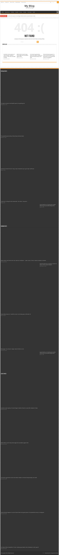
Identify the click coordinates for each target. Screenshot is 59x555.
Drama (21, 12)
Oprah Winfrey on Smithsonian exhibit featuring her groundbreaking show (48, 205)
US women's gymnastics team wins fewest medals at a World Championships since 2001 (36, 56)
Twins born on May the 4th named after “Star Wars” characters (14, 201)
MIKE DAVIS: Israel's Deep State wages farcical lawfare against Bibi (22, 55)
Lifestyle (24, 12)
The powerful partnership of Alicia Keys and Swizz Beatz (12, 136)
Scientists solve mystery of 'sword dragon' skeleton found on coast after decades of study (9, 56)
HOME (2, 12)
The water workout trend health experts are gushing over (13, 103)
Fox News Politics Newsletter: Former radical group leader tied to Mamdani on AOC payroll (20, 547)
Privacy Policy (23, 2)
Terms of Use (12, 2)
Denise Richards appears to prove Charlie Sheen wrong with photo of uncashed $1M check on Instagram (49, 56)
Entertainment (7, 12)
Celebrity (12, 12)
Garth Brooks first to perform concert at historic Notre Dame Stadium (48, 264)
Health (34, 12)
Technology (29, 12)
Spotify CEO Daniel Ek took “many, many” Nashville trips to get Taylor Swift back (17, 168)
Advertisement (17, 2)
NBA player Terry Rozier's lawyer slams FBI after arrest (12, 349)
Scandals (16, 12)
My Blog (29, 5)
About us (2, 2)
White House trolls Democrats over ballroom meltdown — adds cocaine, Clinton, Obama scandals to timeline (23, 260)
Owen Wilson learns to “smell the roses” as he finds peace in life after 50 (16, 314)
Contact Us (7, 2)
